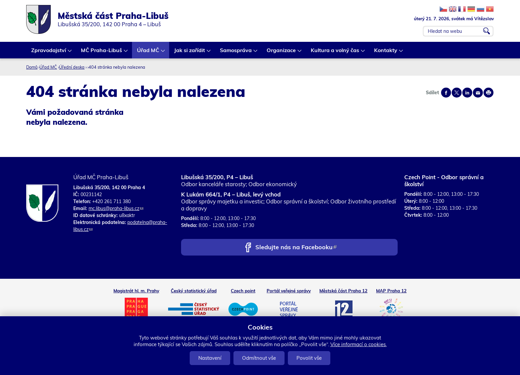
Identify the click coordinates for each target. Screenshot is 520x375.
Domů (31, 67)
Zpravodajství (49, 52)
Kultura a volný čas (335, 52)
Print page (488, 93)
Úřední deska (72, 67)
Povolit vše (309, 358)
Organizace (281, 52)
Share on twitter (457, 93)
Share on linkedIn (467, 93)
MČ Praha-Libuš (102, 52)
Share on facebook (446, 93)
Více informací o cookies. (358, 344)
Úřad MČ (148, 52)
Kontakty (386, 52)
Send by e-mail (478, 93)
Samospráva (236, 52)
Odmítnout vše (259, 358)
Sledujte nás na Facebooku (296, 247)
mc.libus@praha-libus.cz (116, 208)
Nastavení (210, 358)
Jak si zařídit (190, 52)
